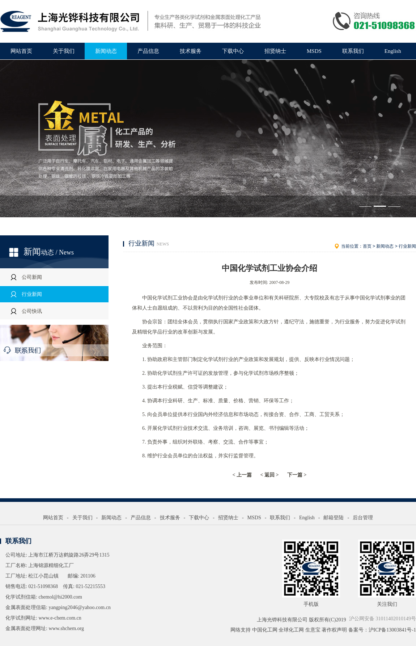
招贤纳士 (275, 51)
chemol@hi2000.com (60, 597)
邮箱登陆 (333, 517)
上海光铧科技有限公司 (282, 619)
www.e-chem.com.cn (59, 618)
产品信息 (148, 51)
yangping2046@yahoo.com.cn (79, 607)
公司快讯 (32, 311)
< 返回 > (269, 475)
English (393, 51)
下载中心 (233, 51)
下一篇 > (296, 475)
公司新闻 (32, 277)
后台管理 (363, 517)
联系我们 (353, 51)
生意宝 (313, 630)
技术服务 (190, 51)
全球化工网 (291, 630)
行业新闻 (32, 294)
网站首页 (21, 51)
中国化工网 (264, 630)
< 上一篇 (242, 475)
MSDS (314, 51)
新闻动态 (106, 51)
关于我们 (64, 51)
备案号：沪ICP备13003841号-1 (382, 630)
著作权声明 (334, 630)
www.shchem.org (66, 628)
